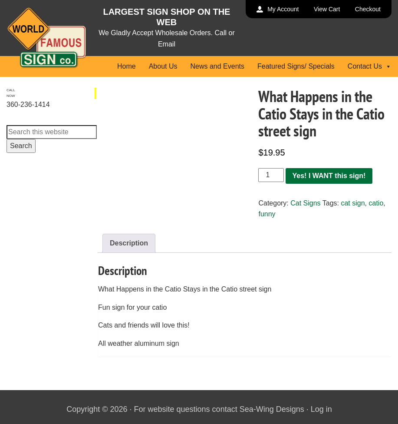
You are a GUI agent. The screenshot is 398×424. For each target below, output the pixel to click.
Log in (321, 409)
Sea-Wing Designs (272, 409)
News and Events (217, 66)
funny (266, 214)
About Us (163, 66)
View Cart (327, 9)
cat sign (353, 203)
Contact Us (369, 66)
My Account (283, 9)
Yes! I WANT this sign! (329, 175)
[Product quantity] (270, 175)
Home (126, 66)
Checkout (368, 9)
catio (376, 203)
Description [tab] (129, 243)
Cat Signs (305, 203)
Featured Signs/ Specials (296, 66)
